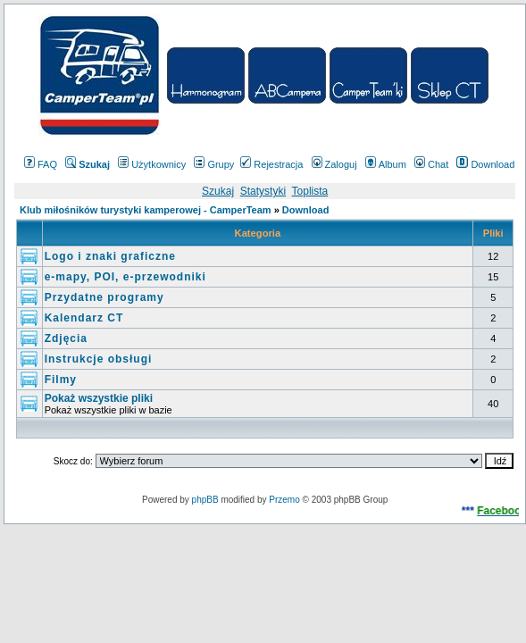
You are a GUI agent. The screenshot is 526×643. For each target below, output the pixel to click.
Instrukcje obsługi (99, 359)
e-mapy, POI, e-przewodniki (125, 277)
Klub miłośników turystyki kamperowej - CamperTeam (145, 210)
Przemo (284, 500)
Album (385, 164)
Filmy (61, 379)
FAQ (40, 164)
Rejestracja (271, 164)
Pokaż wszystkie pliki (99, 398)
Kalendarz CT (84, 318)
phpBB (205, 500)
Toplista (310, 191)
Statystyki (263, 191)
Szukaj (218, 191)
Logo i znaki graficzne (110, 256)
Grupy (214, 164)
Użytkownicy (152, 164)
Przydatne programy (104, 297)
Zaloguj (334, 164)
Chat (431, 164)
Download (485, 164)
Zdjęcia (66, 338)
